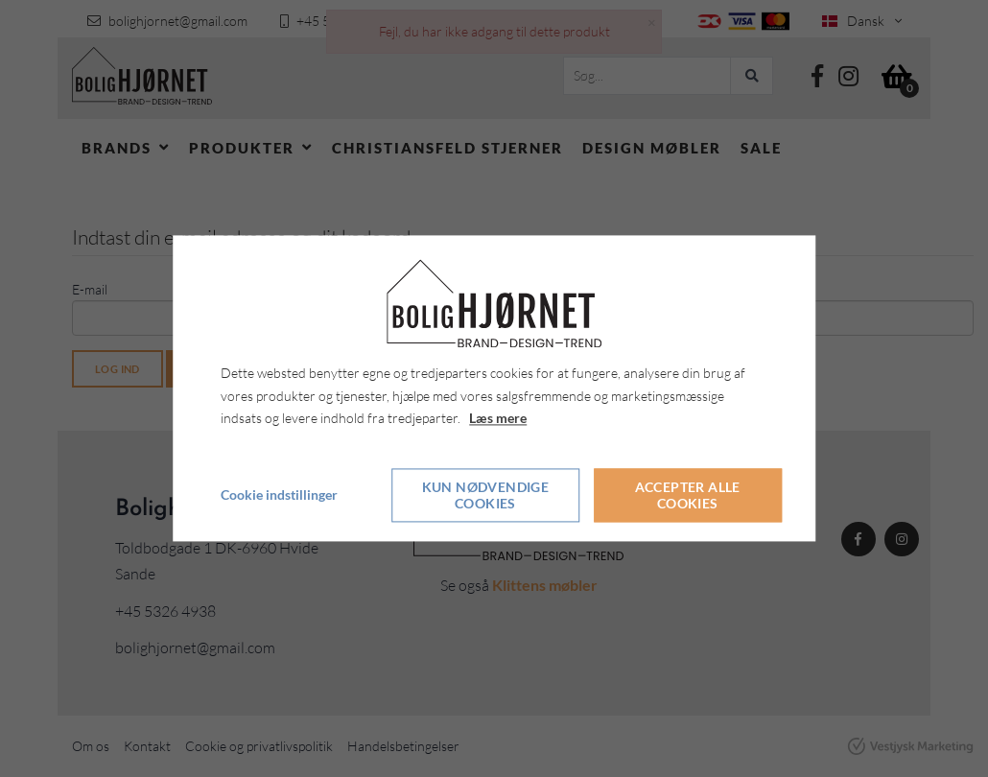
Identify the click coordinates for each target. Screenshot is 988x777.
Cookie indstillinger (279, 495)
